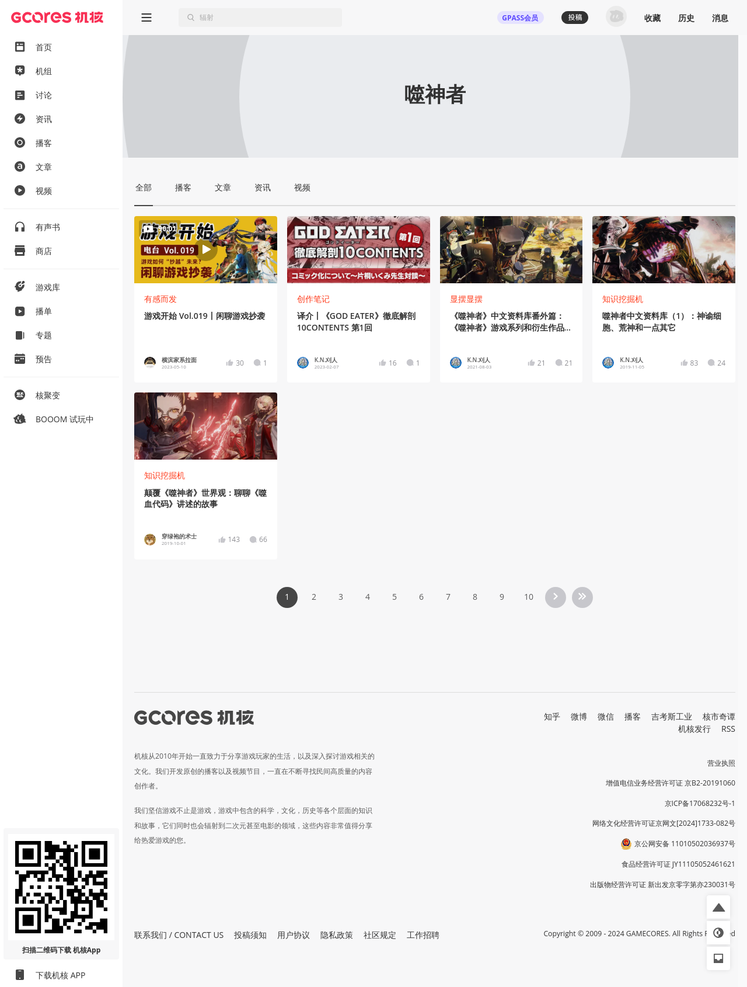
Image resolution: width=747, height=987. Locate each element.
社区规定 (380, 934)
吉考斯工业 (671, 716)
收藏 (652, 17)
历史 (686, 17)
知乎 (552, 716)
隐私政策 (336, 934)
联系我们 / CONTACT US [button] (179, 934)
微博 (579, 716)
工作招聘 (423, 934)
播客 (632, 716)
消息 (720, 17)
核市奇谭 (719, 716)
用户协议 (293, 934)
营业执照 (721, 763)
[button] (718, 907)
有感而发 (160, 298)
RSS (728, 728)
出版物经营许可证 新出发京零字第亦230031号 (662, 884)
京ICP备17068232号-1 (700, 803)
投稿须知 (250, 934)
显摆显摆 (466, 298)
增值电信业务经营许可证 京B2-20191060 (670, 783)
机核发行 (694, 728)
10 (528, 596)
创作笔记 (313, 298)
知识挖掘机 (622, 298)
